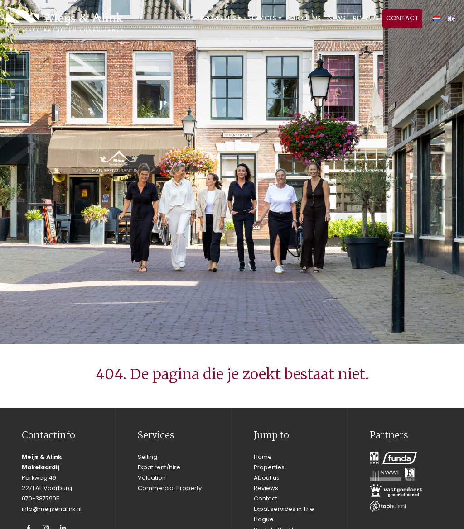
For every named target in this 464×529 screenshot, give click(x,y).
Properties (218, 18)
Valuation (152, 477)
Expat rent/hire (159, 467)
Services (262, 18)
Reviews (366, 18)
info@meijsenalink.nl (52, 509)
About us (305, 18)
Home (184, 18)
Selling (147, 457)
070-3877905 (41, 498)
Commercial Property (170, 488)
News (337, 18)
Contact (402, 18)
